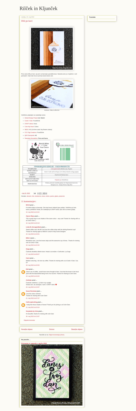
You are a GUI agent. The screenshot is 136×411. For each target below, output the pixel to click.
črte (33, 196)
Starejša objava (76, 329)
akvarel (29, 196)
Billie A (28, 238)
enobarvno (38, 196)
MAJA (28, 205)
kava (43, 196)
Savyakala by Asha (32, 311)
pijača (56, 196)
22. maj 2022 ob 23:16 (32, 307)
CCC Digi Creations (30, 132)
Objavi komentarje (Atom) (56, 335)
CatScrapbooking (31, 302)
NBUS (26, 129)
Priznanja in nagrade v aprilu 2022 (34, 343)
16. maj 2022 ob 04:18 (32, 223)
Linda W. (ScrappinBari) (33, 227)
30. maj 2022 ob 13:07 (32, 316)
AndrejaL (29, 280)
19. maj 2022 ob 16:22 (32, 276)
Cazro (28, 258)
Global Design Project (31, 118)
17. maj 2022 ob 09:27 (32, 254)
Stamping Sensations (31, 138)
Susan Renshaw (31, 291)
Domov (51, 329)
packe (52, 196)
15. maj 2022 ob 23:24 (32, 212)
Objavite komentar (29, 320)
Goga (27, 249)
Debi (27, 269)
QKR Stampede (29, 135)
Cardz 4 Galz (29, 121)
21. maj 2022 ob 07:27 (32, 298)
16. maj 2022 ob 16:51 (32, 234)
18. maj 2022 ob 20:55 (32, 265)
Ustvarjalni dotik (55, 169)
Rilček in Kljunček (39, 8)
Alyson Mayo (30, 216)
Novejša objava (26, 329)
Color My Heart (29, 126)
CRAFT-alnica (29, 123)
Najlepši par (58, 180)
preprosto (62, 196)
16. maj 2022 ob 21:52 (32, 245)
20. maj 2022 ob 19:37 (32, 287)
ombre (47, 196)
